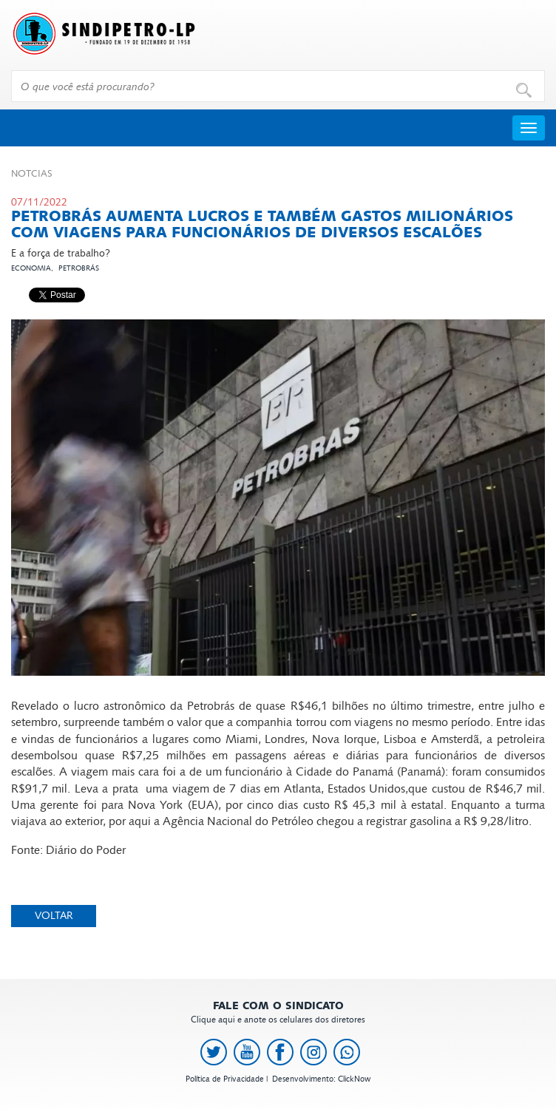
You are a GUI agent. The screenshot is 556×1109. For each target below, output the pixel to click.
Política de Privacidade (225, 1079)
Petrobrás (78, 268)
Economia (31, 268)
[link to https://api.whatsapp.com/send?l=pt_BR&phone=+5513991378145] (346, 1052)
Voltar (54, 915)
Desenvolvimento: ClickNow (321, 1079)
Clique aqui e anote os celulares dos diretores (278, 1012)
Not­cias (31, 174)
